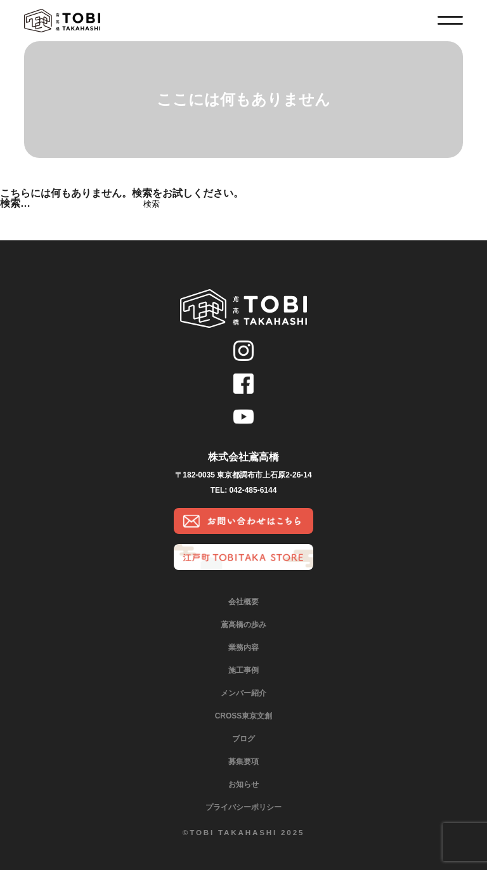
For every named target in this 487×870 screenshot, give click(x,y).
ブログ (243, 738)
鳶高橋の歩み (243, 624)
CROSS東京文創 (244, 715)
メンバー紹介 (243, 693)
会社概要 (243, 601)
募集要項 (243, 761)
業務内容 (243, 647)
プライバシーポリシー (243, 807)
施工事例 (243, 670)
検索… (15, 203)
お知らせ (243, 784)
